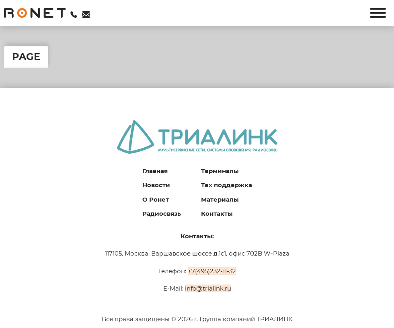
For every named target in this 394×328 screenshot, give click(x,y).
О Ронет (155, 199)
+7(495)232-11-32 (212, 271)
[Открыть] (378, 13)
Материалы (220, 199)
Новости (156, 185)
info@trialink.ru (208, 288)
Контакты (217, 213)
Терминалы (220, 171)
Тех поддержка (226, 185)
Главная (155, 171)
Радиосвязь (161, 213)
